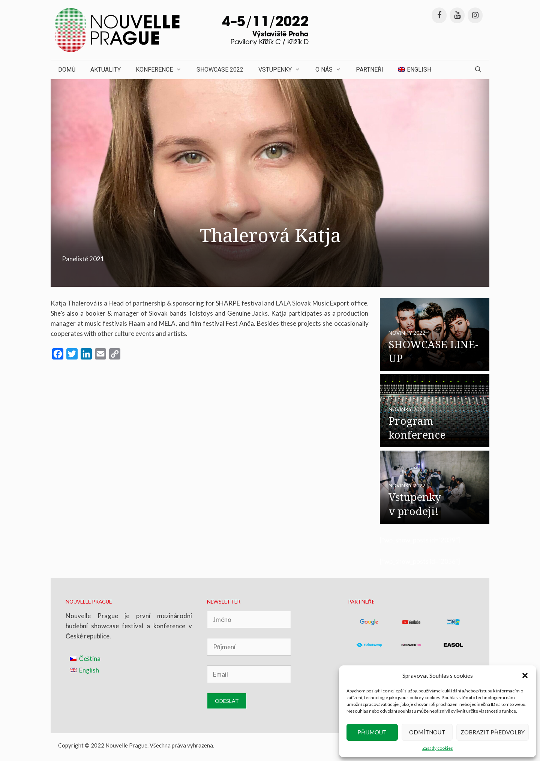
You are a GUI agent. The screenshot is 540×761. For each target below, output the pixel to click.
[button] (525, 675)
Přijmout (372, 732)
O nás (332, 69)
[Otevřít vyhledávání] (477, 69)
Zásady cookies (437, 748)
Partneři (369, 69)
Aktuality (105, 69)
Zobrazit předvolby (492, 732)
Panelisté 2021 (83, 259)
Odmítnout (427, 732)
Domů (66, 69)
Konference (162, 69)
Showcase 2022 (219, 69)
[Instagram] (475, 15)
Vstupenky (283, 69)
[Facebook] (439, 15)
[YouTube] (457, 15)
